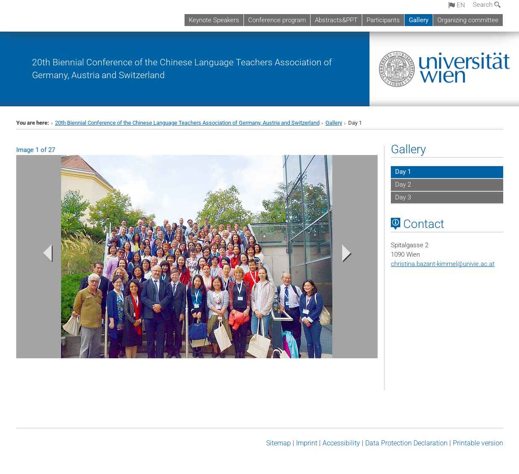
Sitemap (278, 443)
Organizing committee (467, 20)
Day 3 (403, 197)
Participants (383, 20)
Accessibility (341, 443)
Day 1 (403, 172)
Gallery (418, 20)
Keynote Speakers (214, 20)
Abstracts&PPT (336, 20)
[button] (43, 255)
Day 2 (403, 184)
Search (487, 5)
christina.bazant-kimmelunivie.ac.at (443, 264)
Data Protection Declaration (406, 443)
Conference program (277, 20)
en (457, 5)
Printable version (478, 443)
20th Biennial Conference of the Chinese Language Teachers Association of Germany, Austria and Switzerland (187, 123)
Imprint (306, 443)
